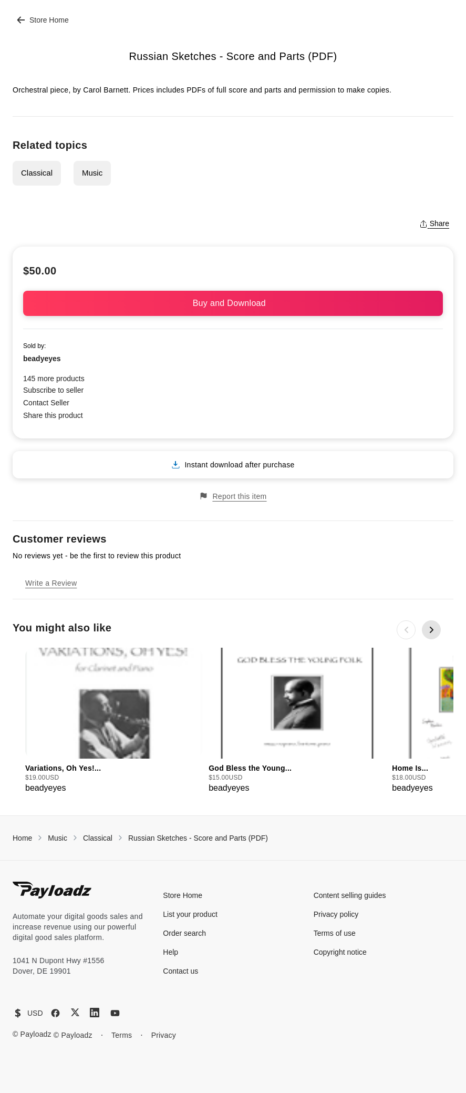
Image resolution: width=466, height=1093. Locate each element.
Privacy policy (336, 914)
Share (434, 223)
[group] (113, 721)
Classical (37, 172)
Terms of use (335, 933)
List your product (190, 914)
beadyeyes (42, 358)
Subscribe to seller (53, 390)
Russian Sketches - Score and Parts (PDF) (198, 838)
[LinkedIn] (94, 1012)
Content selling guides (350, 895)
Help (170, 952)
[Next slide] (431, 629)
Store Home (43, 20)
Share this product (53, 415)
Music (92, 172)
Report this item (232, 496)
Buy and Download (233, 303)
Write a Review (51, 583)
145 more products (54, 378)
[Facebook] (55, 1013)
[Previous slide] (406, 629)
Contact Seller (46, 403)
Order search (184, 933)
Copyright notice (340, 952)
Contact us (180, 971)
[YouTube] (115, 1013)
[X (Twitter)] (75, 1012)
